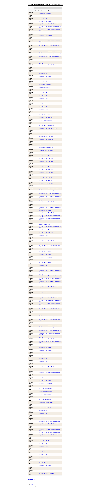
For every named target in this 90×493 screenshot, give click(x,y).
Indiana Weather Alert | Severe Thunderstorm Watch (49, 37)
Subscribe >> (31, 479)
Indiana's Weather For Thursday (45, 101)
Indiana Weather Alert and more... (45, 21)
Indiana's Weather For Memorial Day (46, 147)
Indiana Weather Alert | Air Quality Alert (46, 125)
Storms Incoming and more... (44, 224)
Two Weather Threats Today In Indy (46, 150)
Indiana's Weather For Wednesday (45, 79)
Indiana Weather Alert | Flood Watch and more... (48, 111)
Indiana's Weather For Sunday (45, 18)
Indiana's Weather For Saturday (45, 90)
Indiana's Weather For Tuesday (45, 81)
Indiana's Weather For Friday (44, 405)
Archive (32, 484)
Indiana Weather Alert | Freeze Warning (46, 459)
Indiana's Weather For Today (44, 87)
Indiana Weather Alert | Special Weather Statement (49, 248)
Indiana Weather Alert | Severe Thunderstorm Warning (49, 240)
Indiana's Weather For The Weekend (46, 402)
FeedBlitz (38, 486)
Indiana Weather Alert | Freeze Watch (46, 473)
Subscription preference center (37, 483)
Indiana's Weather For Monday (45, 13)
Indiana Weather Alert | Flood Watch (46, 114)
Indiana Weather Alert (43, 16)
